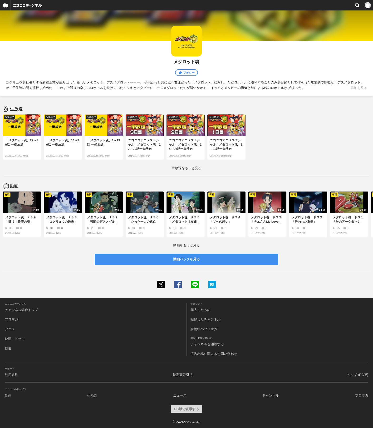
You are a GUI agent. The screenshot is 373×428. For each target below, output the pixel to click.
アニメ (10, 329)
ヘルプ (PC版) (357, 375)
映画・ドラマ (15, 339)
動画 (8, 395)
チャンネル (270, 395)
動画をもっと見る (186, 245)
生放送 (92, 395)
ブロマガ (11, 319)
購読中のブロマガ (204, 329)
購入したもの (201, 310)
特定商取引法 (183, 375)
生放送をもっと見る (186, 168)
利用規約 (11, 375)
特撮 (8, 348)
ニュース (179, 395)
